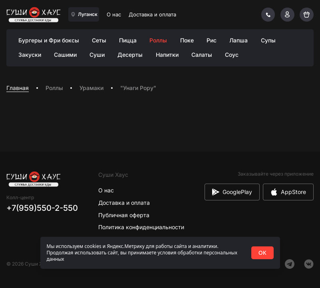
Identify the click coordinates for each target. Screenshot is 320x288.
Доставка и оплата (152, 14)
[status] (160, 253)
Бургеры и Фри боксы (48, 40)
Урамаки (91, 87)
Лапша (238, 40)
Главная (17, 87)
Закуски (29, 54)
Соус (232, 54)
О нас (114, 14)
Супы (268, 40)
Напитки (167, 54)
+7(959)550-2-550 (42, 208)
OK (262, 252)
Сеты (99, 40)
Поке (187, 40)
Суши (97, 54)
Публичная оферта (123, 215)
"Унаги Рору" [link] (138, 87)
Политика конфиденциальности (141, 227)
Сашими (65, 54)
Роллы (158, 40)
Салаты (201, 54)
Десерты (130, 54)
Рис (212, 40)
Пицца (128, 40)
